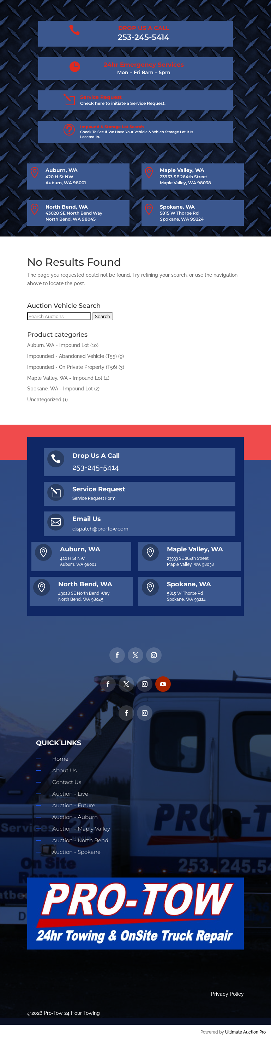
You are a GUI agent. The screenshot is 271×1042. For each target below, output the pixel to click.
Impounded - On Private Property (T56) (72, 367)
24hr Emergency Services (144, 64)
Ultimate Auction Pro (245, 1032)
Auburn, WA (62, 170)
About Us (64, 770)
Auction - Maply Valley (81, 828)
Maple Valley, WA (182, 170)
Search (102, 316)
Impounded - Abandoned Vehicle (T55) (72, 356)
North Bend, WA (67, 207)
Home (60, 758)
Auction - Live (70, 793)
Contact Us (66, 782)
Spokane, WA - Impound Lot (60, 388)
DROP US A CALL (143, 28)
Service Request (101, 97)
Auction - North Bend (80, 840)
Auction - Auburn (75, 817)
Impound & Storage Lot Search (112, 126)
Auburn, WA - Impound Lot (58, 345)
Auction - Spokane (76, 852)
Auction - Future (73, 805)
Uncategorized (44, 399)
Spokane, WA (177, 207)
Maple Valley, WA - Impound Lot (64, 378)
